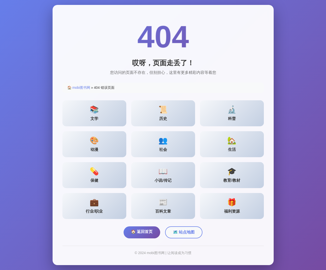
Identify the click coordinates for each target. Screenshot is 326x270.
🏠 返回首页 (142, 232)
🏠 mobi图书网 (78, 88)
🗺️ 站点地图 (184, 232)
